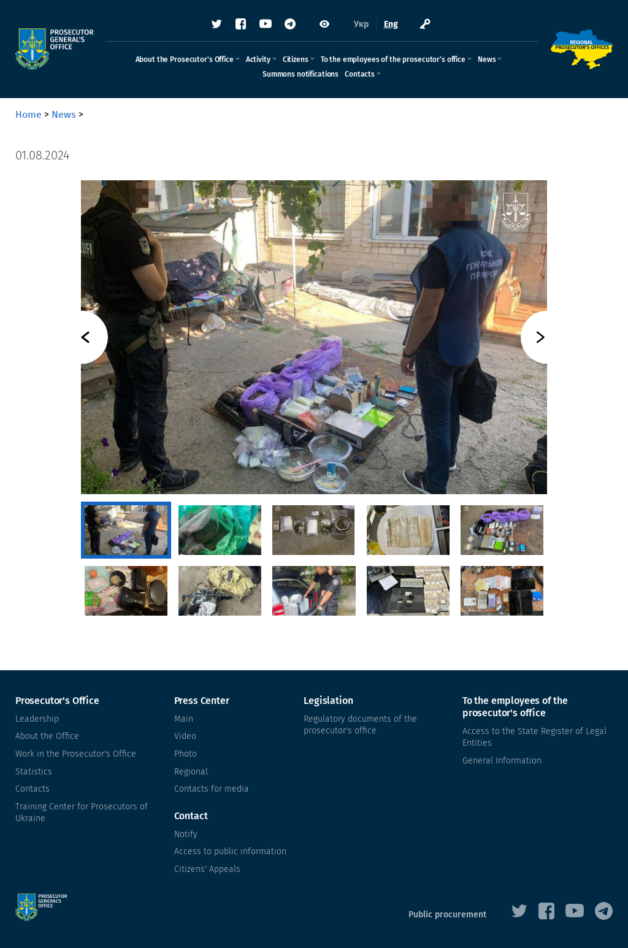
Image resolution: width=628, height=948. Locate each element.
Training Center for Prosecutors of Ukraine (81, 812)
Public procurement (447, 914)
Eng (391, 24)
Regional (191, 771)
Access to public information (230, 851)
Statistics (33, 771)
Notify (185, 834)
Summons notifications (300, 74)
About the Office (47, 736)
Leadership (37, 719)
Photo (185, 754)
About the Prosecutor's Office (185, 59)
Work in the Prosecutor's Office (75, 754)
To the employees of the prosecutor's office (393, 59)
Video (185, 736)
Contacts (360, 74)
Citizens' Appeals (207, 869)
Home (28, 114)
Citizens (295, 59)
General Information (502, 760)
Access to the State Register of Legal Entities (534, 737)
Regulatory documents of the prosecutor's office (360, 725)
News (487, 59)
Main (183, 719)
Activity (258, 59)
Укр (361, 24)
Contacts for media (211, 789)
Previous (81, 337)
